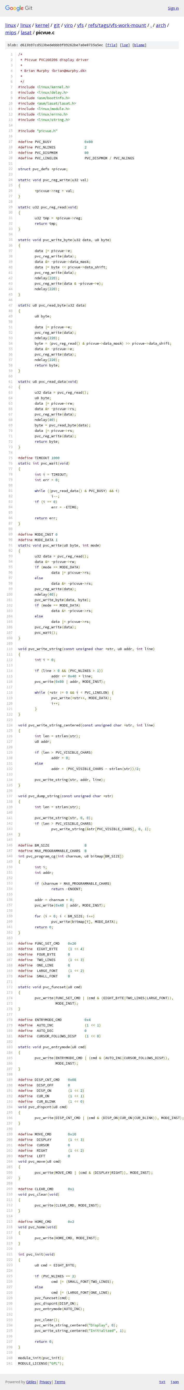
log (125, 45)
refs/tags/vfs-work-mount (117, 25)
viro (68, 25)
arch (161, 25)
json (175, 1381)
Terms (59, 1381)
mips (10, 32)
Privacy (45, 1381)
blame (139, 45)
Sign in (173, 8)
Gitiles (31, 1381)
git (57, 25)
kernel (42, 25)
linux (10, 25)
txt (162, 1381)
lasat (26, 32)
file (111, 45)
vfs (80, 25)
